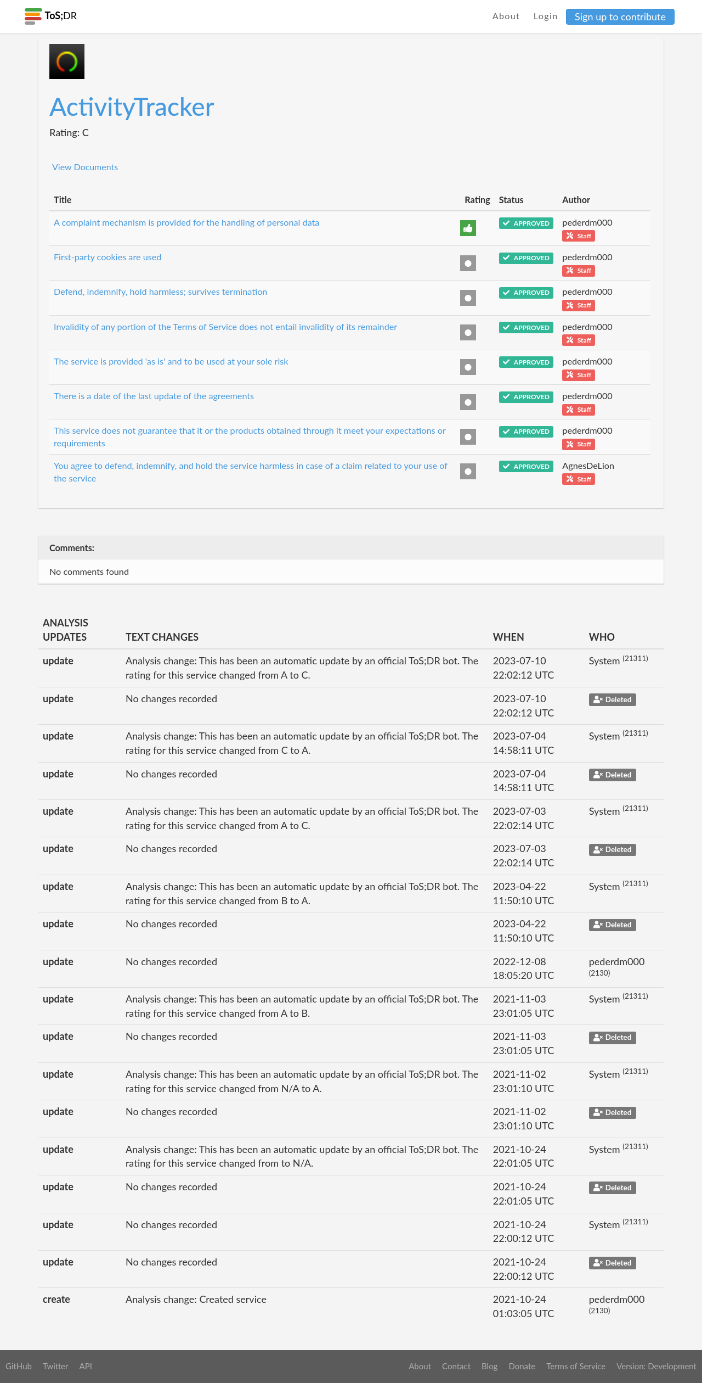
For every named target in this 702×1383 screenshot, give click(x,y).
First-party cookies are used (107, 256)
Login (546, 15)
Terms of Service (575, 1366)
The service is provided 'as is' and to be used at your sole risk (171, 361)
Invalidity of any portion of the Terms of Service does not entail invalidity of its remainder (225, 326)
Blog (489, 1366)
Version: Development (656, 1366)
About (506, 15)
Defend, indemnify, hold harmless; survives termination (160, 291)
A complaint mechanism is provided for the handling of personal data (186, 222)
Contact (456, 1366)
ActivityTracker (131, 106)
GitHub (18, 1366)
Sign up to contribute (620, 16)
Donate (521, 1366)
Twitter (56, 1366)
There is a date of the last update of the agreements (154, 395)
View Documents (85, 166)
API (85, 1366)
